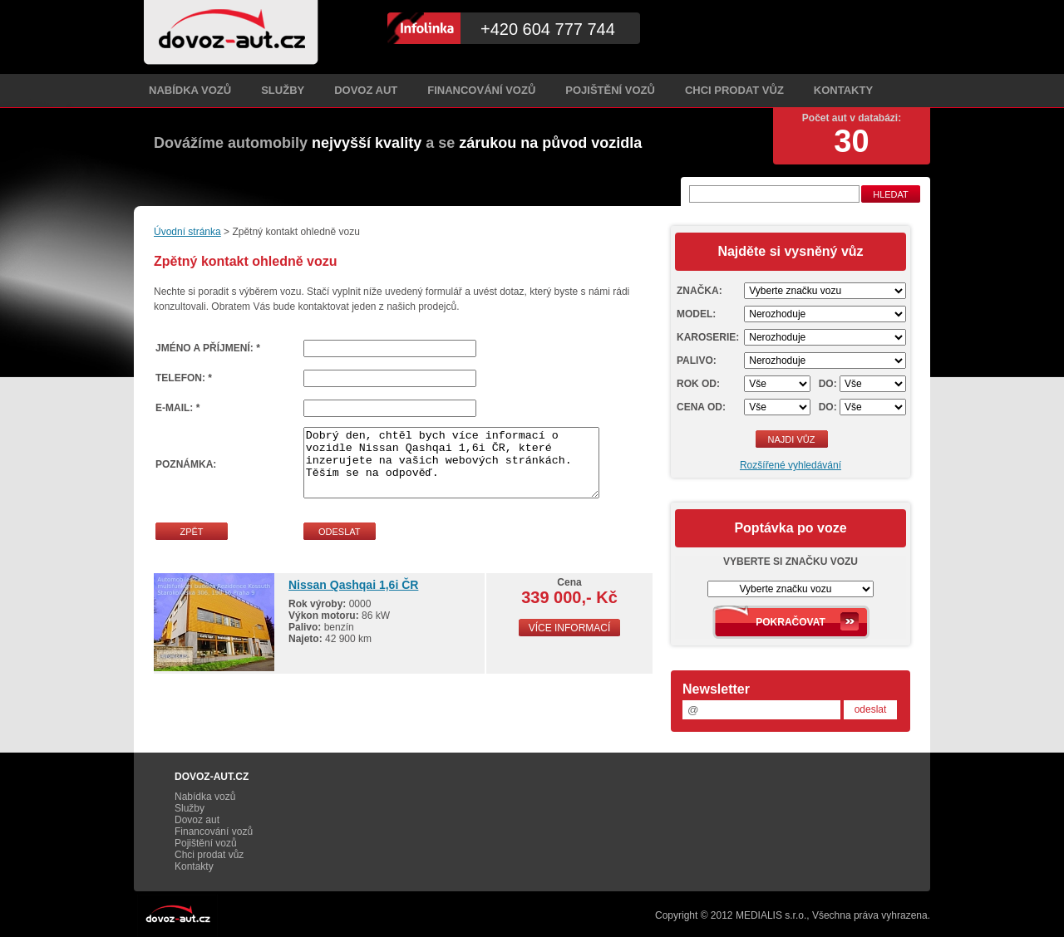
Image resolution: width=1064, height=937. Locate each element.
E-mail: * (177, 408)
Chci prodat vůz (734, 90)
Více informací (570, 628)
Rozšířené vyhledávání (790, 465)
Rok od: (698, 384)
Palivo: (697, 360)
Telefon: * (183, 378)
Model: (696, 314)
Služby (282, 90)
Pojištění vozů (610, 90)
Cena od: (701, 407)
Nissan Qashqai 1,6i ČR (353, 584)
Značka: (699, 291)
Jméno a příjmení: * (207, 348)
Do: (828, 384)
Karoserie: (708, 337)
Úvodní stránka (187, 232)
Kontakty (843, 90)
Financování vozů (481, 90)
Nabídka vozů (190, 90)
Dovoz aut (365, 90)
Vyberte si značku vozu (790, 561)
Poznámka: (185, 464)
